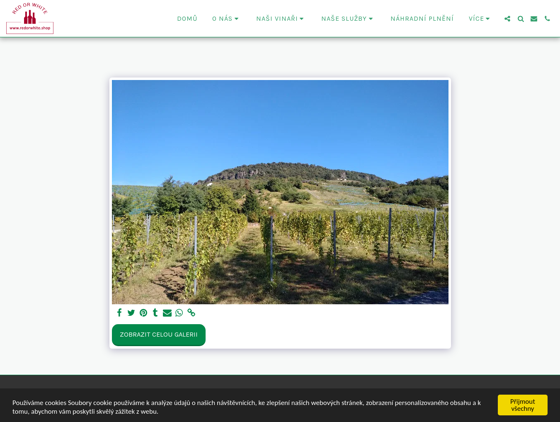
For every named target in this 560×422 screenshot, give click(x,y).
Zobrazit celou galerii (159, 334)
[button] (226, 18)
